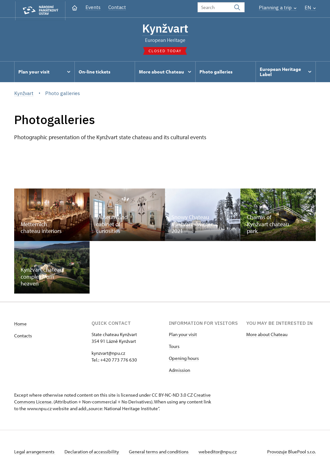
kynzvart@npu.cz (108, 354)
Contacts (23, 337)
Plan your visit (183, 335)
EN (310, 8)
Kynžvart (165, 29)
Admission (179, 371)
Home (20, 325)
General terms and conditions (161, 453)
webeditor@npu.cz (221, 453)
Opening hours (184, 359)
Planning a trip (277, 8)
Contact (117, 7)
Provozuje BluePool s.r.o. (291, 453)
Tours (174, 347)
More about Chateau (266, 335)
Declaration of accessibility (93, 453)
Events (93, 7)
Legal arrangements (34, 453)
